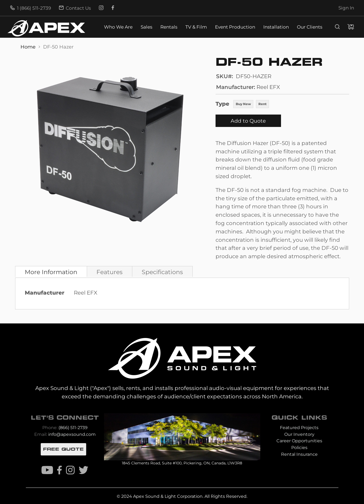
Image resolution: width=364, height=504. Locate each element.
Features (109, 272)
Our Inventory (299, 434)
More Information (51, 272)
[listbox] (251, 104)
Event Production (235, 27)
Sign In (346, 8)
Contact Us (75, 8)
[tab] (51, 271)
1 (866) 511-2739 (30, 8)
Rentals (168, 27)
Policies (299, 447)
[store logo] (46, 28)
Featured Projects (299, 427)
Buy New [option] (243, 104)
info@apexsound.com (72, 434)
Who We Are (118, 27)
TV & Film (196, 27)
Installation (276, 27)
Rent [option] (262, 104)
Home (28, 47)
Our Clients (309, 27)
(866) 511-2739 (73, 427)
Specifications (162, 272)
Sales (146, 27)
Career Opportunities (299, 440)
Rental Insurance (299, 454)
